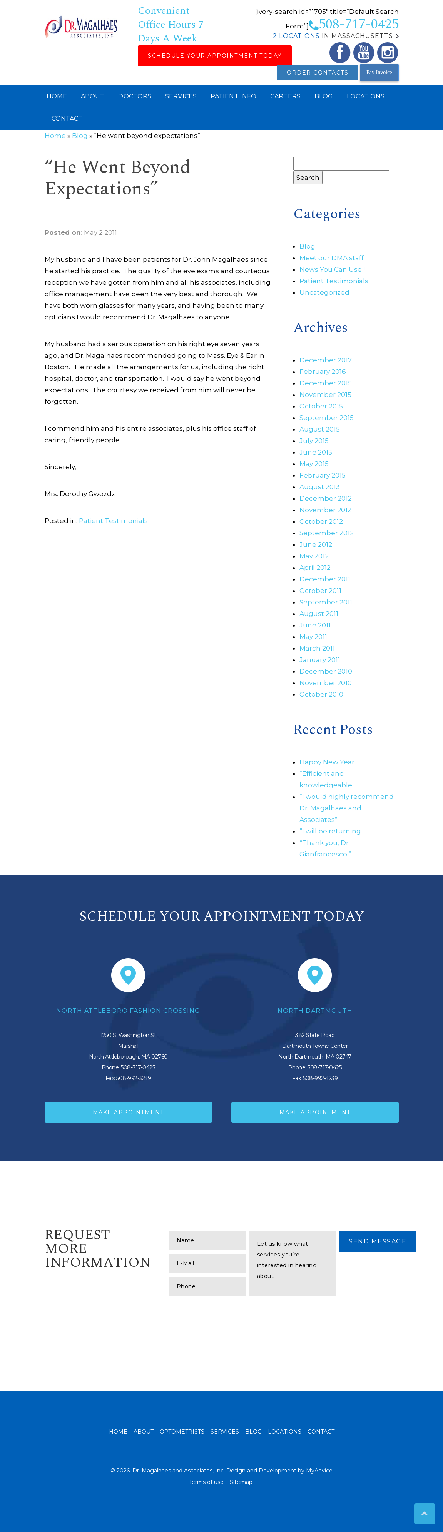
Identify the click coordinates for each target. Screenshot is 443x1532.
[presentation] (227, 1315)
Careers (285, 96)
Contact (67, 118)
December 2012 (325, 498)
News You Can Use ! (332, 269)
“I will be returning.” (332, 831)
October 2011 (320, 590)
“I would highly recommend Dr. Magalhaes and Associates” (346, 808)
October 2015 (321, 406)
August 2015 (319, 429)
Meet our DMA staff (331, 258)
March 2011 (317, 648)
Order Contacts (317, 72)
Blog (323, 96)
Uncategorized (324, 292)
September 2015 (326, 418)
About (93, 96)
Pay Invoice (379, 72)
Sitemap (241, 1482)
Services (181, 96)
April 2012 (315, 567)
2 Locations (296, 36)
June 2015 (315, 452)
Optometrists (182, 1431)
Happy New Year (326, 762)
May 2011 (313, 637)
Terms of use (206, 1482)
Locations (365, 96)
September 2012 (326, 533)
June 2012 (315, 544)
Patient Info (233, 96)
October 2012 (321, 521)
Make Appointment (128, 1112)
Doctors (134, 96)
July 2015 (314, 441)
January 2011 (319, 660)
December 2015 (325, 383)
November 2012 (325, 510)
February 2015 (322, 475)
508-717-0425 (354, 24)
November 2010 (325, 683)
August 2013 (319, 487)
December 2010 (325, 671)
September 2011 (325, 602)
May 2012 (314, 556)
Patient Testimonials (113, 520)
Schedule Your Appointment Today (215, 55)
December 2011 (324, 579)
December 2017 (325, 360)
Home (57, 96)
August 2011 (318, 613)
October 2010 (321, 694)
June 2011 (315, 625)
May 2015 (314, 464)
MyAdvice (319, 1470)
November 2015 (325, 394)
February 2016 (322, 371)
